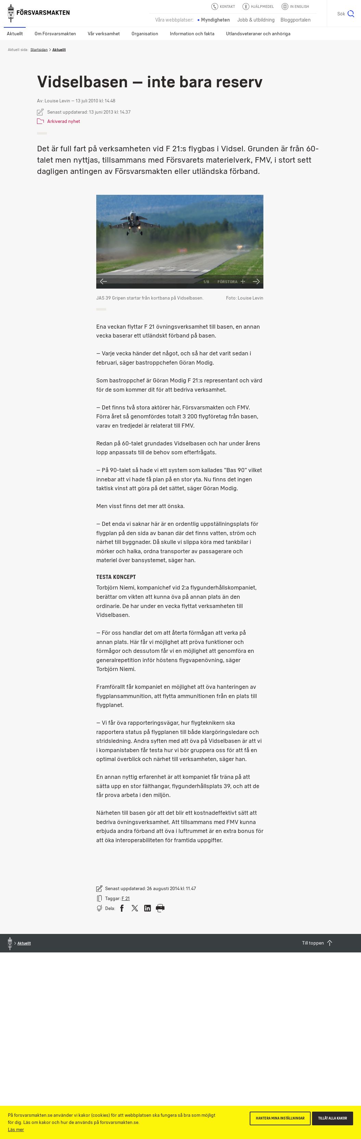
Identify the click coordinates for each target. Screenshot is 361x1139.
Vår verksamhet (104, 33)
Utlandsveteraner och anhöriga (258, 33)
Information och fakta (192, 33)
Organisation (145, 33)
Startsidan (39, 49)
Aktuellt (15, 33)
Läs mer (16, 1129)
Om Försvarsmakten (55, 33)
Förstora (231, 281)
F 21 (126, 898)
